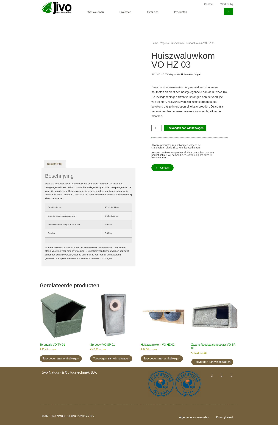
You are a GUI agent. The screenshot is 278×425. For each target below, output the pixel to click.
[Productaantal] (156, 128)
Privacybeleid (224, 417)
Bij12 (175, 147)
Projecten (125, 12)
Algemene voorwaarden (194, 417)
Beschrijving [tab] (54, 163)
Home (154, 43)
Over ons (153, 12)
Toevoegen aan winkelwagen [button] (61, 358)
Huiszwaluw (176, 43)
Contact (208, 3)
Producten (180, 12)
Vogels (164, 43)
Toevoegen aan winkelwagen (185, 128)
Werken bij (226, 3)
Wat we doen (95, 12)
